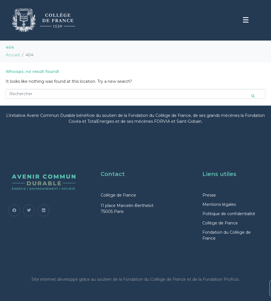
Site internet (43, 279)
